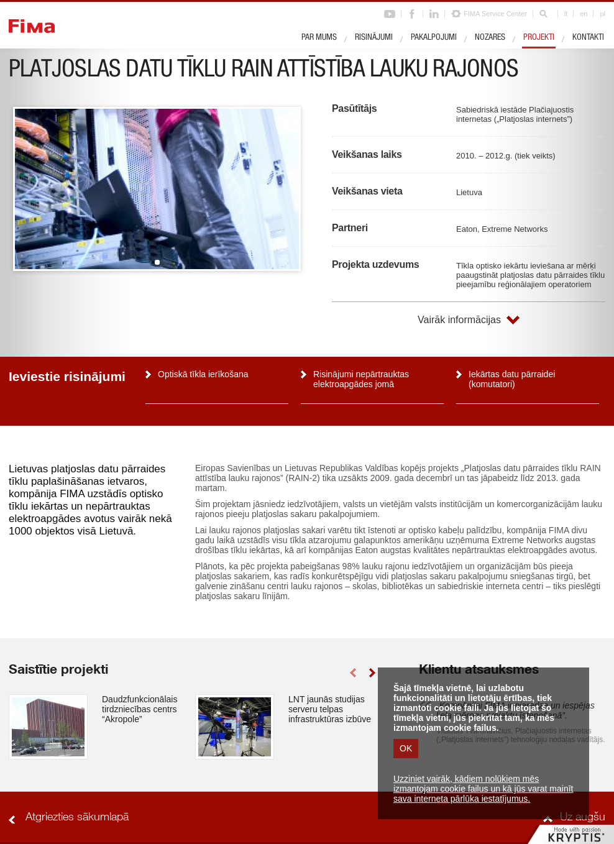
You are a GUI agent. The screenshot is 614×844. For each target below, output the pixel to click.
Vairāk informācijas (459, 319)
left (352, 672)
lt (566, 13)
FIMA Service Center (495, 13)
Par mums (319, 38)
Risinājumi (374, 38)
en (583, 13)
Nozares (490, 38)
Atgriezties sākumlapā (77, 817)
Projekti (538, 38)
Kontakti (588, 38)
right (372, 672)
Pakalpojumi (434, 38)
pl (602, 13)
